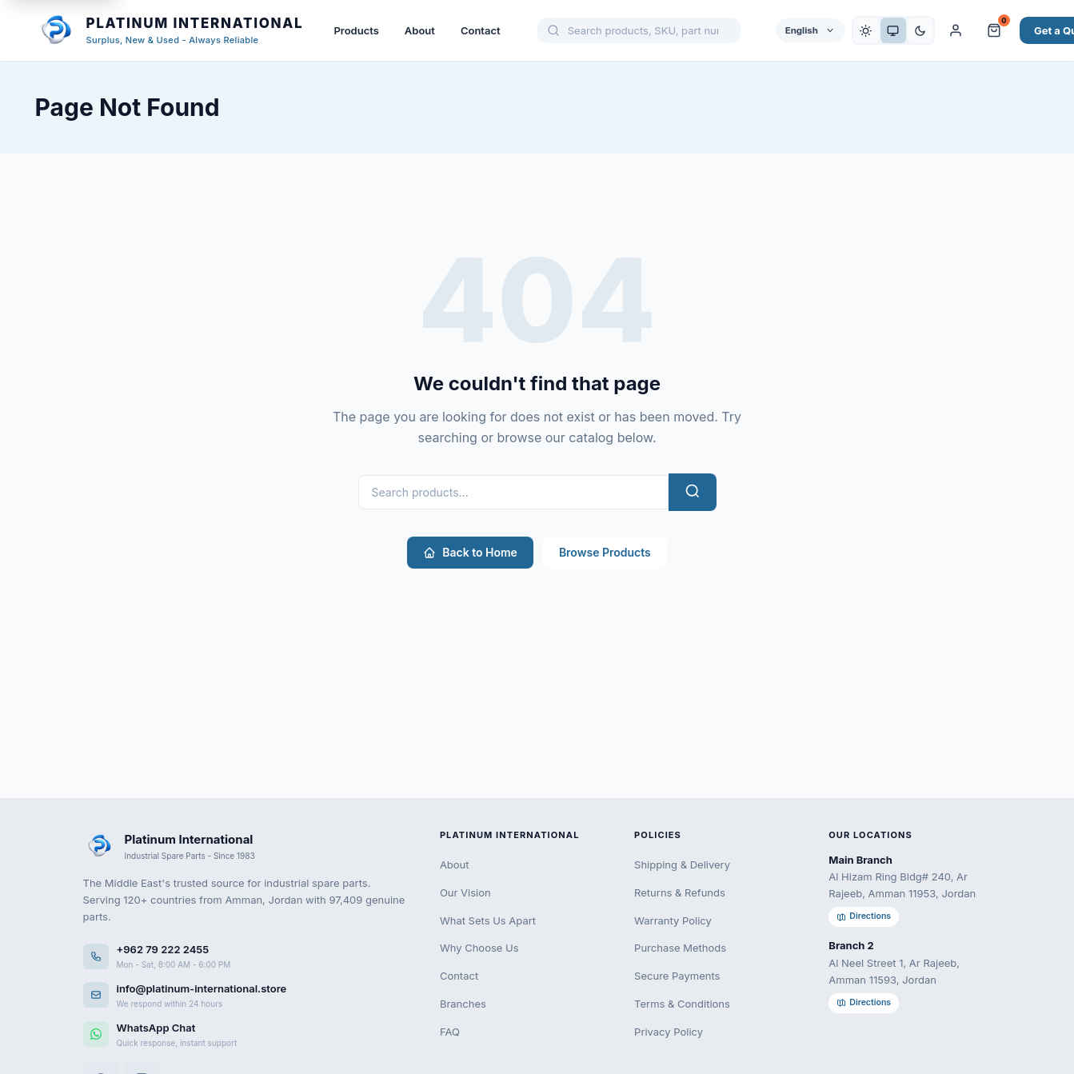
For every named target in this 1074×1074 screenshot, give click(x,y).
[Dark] (920, 30)
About (420, 30)
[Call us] (245, 956)
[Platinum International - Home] (169, 30)
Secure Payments (677, 975)
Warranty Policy (673, 920)
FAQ (450, 1031)
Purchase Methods (680, 947)
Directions (863, 916)
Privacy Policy (668, 1031)
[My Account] (955, 30)
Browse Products (605, 552)
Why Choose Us (479, 947)
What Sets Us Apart (488, 920)
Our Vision (465, 892)
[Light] (866, 30)
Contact (481, 30)
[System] (893, 30)
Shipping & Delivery (682, 864)
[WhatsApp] (245, 1034)
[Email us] (245, 995)
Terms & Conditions (682, 1003)
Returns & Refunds (679, 892)
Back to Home (470, 552)
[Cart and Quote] (994, 30)
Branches (463, 1003)
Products (355, 30)
